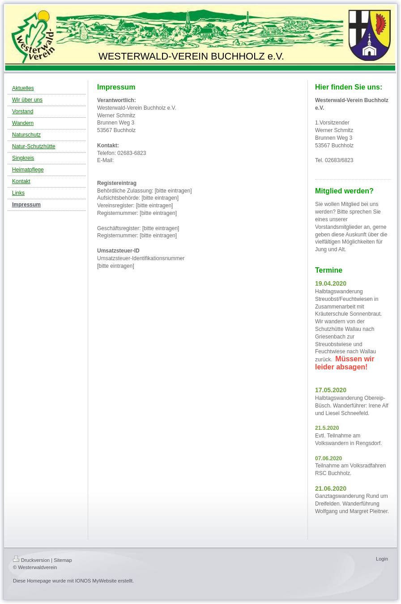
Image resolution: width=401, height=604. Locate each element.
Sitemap (63, 560)
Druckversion (31, 560)
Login (382, 558)
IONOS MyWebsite (96, 580)
